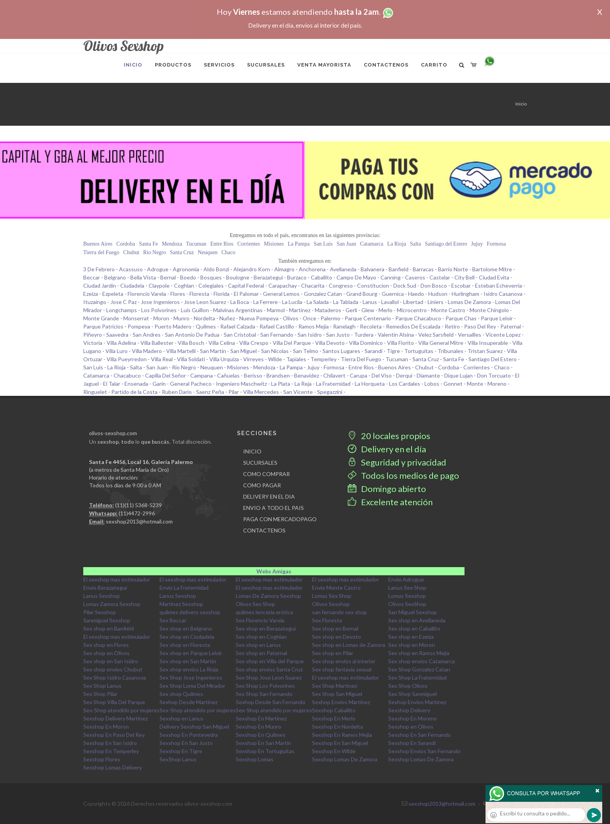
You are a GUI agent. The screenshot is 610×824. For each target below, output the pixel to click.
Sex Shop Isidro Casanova (114, 677)
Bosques (211, 277)
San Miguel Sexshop (412, 612)
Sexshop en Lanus (181, 718)
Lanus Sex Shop (407, 587)
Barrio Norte (453, 269)
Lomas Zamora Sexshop (111, 604)
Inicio (521, 104)
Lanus (370, 302)
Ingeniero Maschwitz (241, 383)
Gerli (351, 310)
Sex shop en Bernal (335, 628)
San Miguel (243, 351)
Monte (475, 383)
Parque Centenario (368, 318)
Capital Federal (246, 285)
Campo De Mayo (356, 277)
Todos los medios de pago (403, 475)
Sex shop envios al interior (343, 661)
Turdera (363, 334)
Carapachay (282, 285)
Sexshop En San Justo (186, 743)
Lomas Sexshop (407, 595)
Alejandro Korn (251, 269)
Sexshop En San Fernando (419, 734)
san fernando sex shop (339, 612)
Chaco (228, 252)
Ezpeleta (112, 293)
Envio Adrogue (406, 579)
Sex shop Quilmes (181, 693)
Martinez (299, 310)
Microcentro (412, 310)
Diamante (428, 375)
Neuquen (208, 252)
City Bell (464, 277)
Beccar (91, 277)
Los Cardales (404, 383)
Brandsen (278, 375)
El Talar (111, 383)
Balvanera (372, 269)
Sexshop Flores (101, 759)
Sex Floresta (327, 620)
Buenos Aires (97, 244)
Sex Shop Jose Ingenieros (191, 677)
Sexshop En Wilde (334, 751)
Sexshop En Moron (106, 726)
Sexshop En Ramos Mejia (342, 734)
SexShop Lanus (178, 759)
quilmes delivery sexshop (190, 612)
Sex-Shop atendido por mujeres (121, 710)
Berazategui (268, 277)
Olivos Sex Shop (255, 604)
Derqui (404, 375)
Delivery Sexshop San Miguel (194, 726)
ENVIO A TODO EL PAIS (273, 507)
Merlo (386, 310)
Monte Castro (448, 310)
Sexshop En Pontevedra (189, 734)
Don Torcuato (494, 375)
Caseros (415, 277)
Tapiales (296, 359)
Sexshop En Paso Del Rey (114, 734)
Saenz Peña (210, 391)
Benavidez (306, 375)
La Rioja (396, 244)
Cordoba (125, 244)
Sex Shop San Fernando (264, 693)
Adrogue (157, 269)
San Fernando (276, 334)
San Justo (338, 334)
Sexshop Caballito (334, 710)
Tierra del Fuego (101, 252)
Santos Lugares (341, 351)
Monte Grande (101, 318)
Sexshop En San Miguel (340, 743)
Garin (159, 383)
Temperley (323, 359)
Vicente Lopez (503, 334)
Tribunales (450, 351)
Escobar (461, 285)
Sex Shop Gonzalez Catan (419, 669)
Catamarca (371, 244)
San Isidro (310, 334)
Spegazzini (329, 391)
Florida (222, 293)
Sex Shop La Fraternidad (417, 677)
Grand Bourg (361, 293)
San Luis (323, 244)
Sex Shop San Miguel (337, 693)
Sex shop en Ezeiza (411, 636)
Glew (367, 310)
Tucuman (196, 244)
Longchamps (121, 310)
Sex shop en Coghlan (261, 636)
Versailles (469, 334)
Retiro (452, 326)
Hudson (437, 293)
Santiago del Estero (446, 244)
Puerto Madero (172, 326)
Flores (177, 293)
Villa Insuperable (488, 342)
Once (309, 318)
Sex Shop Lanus (102, 685)
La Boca (239, 302)
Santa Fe (148, 244)
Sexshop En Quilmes (261, 734)
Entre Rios (221, 244)
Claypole (159, 285)
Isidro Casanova (503, 293)
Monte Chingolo (489, 310)
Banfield (398, 269)
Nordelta (204, 318)
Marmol (276, 310)
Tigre (393, 351)
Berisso (253, 375)
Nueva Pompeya (259, 318)
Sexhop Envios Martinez (341, 702)
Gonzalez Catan (323, 293)
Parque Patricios (103, 326)
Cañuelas (228, 375)
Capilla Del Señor (165, 375)
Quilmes (206, 326)
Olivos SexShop (407, 604)
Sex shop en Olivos (106, 653)
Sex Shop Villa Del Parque (114, 702)
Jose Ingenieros (160, 302)
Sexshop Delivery (409, 710)
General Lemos (281, 293)
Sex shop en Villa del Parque (270, 661)
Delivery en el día (387, 449)
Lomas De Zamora (469, 302)
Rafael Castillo (276, 326)
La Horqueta (370, 383)
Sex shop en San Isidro (110, 661)
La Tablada (345, 302)
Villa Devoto (330, 342)
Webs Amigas (273, 571)
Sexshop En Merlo (334, 718)
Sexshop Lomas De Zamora (344, 759)
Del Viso (382, 375)
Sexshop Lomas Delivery (112, 767)
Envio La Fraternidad (184, 587)
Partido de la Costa (134, 391)
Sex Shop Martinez (334, 685)
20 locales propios (389, 435)
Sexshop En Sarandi (412, 743)
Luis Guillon (195, 310)
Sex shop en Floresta (185, 644)
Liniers (435, 302)
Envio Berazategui (105, 587)
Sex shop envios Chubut (112, 669)
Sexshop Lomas (254, 759)
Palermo (330, 318)
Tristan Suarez (485, 351)
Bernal (168, 277)
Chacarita (312, 285)
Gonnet (453, 383)
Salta (415, 244)
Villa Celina (222, 342)
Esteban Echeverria (498, 285)
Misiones (274, 244)
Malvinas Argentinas (238, 310)
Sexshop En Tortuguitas (265, 751)
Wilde (275, 359)
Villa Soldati (191, 359)
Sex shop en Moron (411, 644)
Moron (161, 318)
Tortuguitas (418, 351)
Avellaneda (343, 269)
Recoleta (371, 326)
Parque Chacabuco (418, 318)
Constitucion (373, 285)
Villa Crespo (253, 342)
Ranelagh (344, 326)
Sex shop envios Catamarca (421, 661)
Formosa (496, 244)
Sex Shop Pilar (100, 693)
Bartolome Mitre (492, 269)
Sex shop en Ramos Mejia (418, 653)
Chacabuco (127, 375)
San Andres (147, 334)
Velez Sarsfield (436, 334)
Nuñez (227, 318)
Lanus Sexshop (101, 595)
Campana (201, 375)
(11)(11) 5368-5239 (138, 505)
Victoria (92, 342)
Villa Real (162, 359)
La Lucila (292, 302)
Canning (390, 277)
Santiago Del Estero (492, 359)
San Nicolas (275, 351)
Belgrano (115, 277)
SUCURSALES (260, 462)
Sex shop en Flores (106, 644)
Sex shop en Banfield (108, 628)
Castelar (439, 277)
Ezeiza (90, 293)
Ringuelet (95, 391)
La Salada (318, 302)
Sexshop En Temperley (111, 751)
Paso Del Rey (480, 326)
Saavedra (117, 334)
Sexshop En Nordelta (337, 726)
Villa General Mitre (440, 342)
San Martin (213, 351)
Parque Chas (461, 318)
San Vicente (298, 391)
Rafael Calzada (237, 326)
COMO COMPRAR (266, 474)
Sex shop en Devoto (336, 636)
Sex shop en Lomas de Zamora (348, 644)
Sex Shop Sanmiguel (412, 693)
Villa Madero (147, 351)
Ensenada (136, 383)
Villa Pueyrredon (127, 359)
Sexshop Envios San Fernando (424, 751)
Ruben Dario (177, 391)
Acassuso (131, 269)
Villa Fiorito (400, 342)
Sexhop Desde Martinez (188, 702)
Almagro (284, 269)
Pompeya (139, 326)
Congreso (341, 285)
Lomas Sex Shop (331, 595)
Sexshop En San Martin (263, 743)
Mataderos (328, 310)
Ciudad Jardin (99, 285)
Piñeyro (92, 334)
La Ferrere (265, 302)
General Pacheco (191, 383)
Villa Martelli (181, 351)
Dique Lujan (458, 375)
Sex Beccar (173, 620)
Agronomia (186, 269)
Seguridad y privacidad (397, 462)
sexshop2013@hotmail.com (139, 521)
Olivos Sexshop (331, 604)
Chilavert (334, 375)
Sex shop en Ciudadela (187, 636)
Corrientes (248, 244)
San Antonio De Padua (192, 334)
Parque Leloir (497, 318)
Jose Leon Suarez (205, 302)
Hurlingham (465, 293)
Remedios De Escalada (413, 326)
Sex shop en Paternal (261, 653)
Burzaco (297, 277)
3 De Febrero (99, 269)
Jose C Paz (123, 302)
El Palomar (246, 293)
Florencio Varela (147, 293)
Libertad (413, 302)
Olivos (290, 318)
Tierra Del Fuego (361, 359)
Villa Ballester (157, 342)
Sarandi (373, 351)
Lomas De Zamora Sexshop (268, 595)
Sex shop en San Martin (188, 661)
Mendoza (172, 244)
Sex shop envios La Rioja (189, 669)
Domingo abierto (387, 488)
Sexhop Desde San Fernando (270, 702)
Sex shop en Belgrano (186, 628)
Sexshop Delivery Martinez (115, 718)
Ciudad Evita (494, 277)
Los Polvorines (159, 310)
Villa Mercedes (261, 391)
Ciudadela (132, 285)
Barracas (423, 269)
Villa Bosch (191, 342)
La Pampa (299, 244)
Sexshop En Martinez (261, 718)
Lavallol (390, 302)
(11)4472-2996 (137, 513)
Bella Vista (143, 277)
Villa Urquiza (224, 359)
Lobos (431, 383)
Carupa (358, 375)
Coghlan (184, 285)
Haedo (416, 293)
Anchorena (312, 269)
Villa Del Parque (292, 342)
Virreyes (253, 359)
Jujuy (477, 244)
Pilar (233, 391)
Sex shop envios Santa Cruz (269, 669)
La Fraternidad (333, 383)
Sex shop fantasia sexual (342, 669)
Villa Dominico (366, 342)
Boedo (188, 277)
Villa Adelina (121, 342)
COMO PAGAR (262, 485)
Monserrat (136, 318)
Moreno (497, 383)
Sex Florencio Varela (260, 620)
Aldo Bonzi (216, 269)
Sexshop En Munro (258, 726)
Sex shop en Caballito (414, 628)
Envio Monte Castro (336, 587)
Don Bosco (434, 285)
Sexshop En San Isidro (110, 743)
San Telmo (305, 351)
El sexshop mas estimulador (116, 579)
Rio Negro (154, 252)
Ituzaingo (94, 302)
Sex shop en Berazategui (266, 628)
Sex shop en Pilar (332, 653)
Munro (181, 318)
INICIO (252, 451)
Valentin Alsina (396, 334)
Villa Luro (116, 351)
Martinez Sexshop (181, 604)
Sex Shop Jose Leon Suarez (268, 677)
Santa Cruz (182, 252)
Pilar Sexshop (99, 612)
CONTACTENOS (264, 530)
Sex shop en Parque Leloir (191, 653)
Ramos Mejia (313, 326)
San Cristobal (240, 334)
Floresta (199, 293)
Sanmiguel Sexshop (106, 620)
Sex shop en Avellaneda (416, 620)
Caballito (321, 277)
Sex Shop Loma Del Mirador (192, 685)
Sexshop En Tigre (181, 751)
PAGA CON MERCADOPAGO (280, 519)
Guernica (393, 293)
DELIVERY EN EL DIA (269, 496)
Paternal (510, 326)
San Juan (346, 244)
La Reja (303, 383)
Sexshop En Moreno (412, 718)
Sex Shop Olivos (408, 685)
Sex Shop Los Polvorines (265, 685)
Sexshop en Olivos (410, 726)
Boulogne (237, 277)
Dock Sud (404, 285)
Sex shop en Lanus (258, 644)
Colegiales (211, 285)
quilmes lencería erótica (264, 612)
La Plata (280, 383)
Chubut (131, 252)
